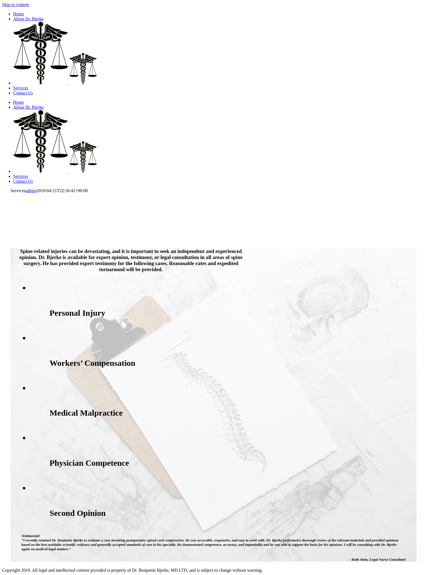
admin (30, 190)
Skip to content (15, 4)
